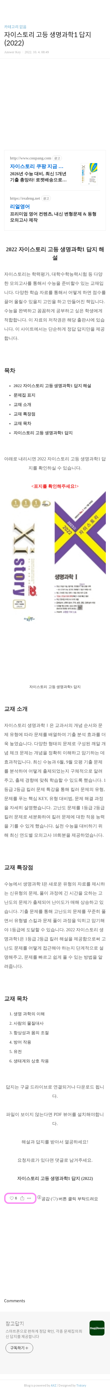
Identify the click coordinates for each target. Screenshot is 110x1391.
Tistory (81, 1385)
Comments (14, 1300)
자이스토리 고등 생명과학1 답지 (43, 433)
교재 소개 (22, 404)
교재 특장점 (24, 414)
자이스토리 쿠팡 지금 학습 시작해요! (37, 167)
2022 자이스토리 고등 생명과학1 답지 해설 (52, 386)
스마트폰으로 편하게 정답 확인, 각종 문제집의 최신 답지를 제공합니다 (44, 1334)
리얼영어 (20, 206)
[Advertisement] (55, 1249)
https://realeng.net (25, 198)
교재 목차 (22, 423)
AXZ (53, 1385)
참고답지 (15, 1324)
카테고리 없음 (15, 26)
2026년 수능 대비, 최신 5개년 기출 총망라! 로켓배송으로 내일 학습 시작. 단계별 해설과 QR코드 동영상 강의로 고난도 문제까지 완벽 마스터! (38, 177)
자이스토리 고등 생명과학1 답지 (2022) (55, 1178)
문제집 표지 (24, 395)
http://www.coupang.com (30, 158)
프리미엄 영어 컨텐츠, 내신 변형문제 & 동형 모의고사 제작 (53, 217)
